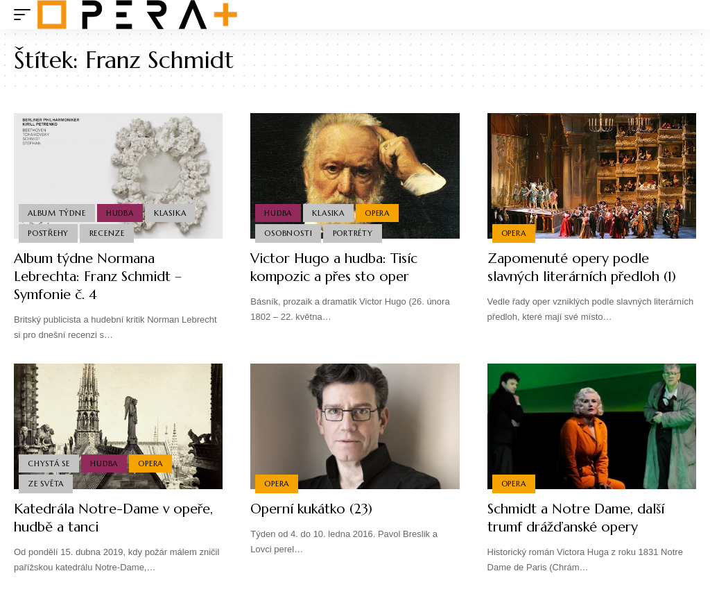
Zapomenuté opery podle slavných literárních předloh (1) (584, 267)
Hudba (120, 213)
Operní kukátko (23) (312, 509)
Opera (377, 213)
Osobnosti (288, 233)
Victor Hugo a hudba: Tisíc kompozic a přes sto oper (335, 267)
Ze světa (46, 483)
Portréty (353, 233)
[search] (685, 15)
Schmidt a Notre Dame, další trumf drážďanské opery (576, 518)
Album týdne (56, 213)
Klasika (170, 213)
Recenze (107, 233)
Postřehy (48, 233)
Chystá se (49, 463)
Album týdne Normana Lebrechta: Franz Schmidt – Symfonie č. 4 (98, 276)
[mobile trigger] (25, 14)
